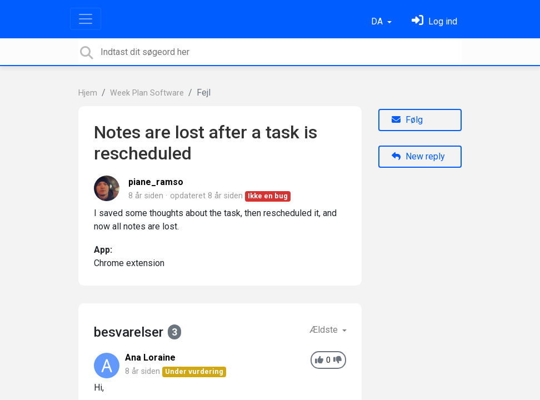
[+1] (319, 360)
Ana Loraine (150, 357)
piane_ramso (155, 182)
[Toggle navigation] (85, 19)
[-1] (337, 360)
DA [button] (378, 21)
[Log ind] (434, 21)
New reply (418, 156)
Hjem (87, 93)
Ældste (324, 329)
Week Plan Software (147, 93)
